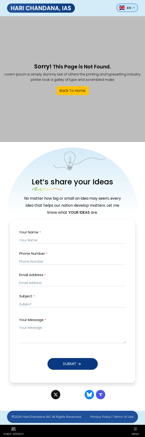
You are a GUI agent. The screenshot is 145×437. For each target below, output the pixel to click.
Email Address (32, 275)
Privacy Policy (100, 417)
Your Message (32, 320)
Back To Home (73, 90)
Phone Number (33, 253)
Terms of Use (123, 417)
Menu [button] (135, 430)
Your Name (30, 232)
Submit (72, 364)
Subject (27, 296)
